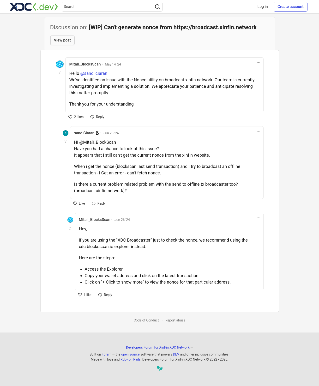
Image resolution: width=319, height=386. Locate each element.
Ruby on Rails (130, 359)
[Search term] (112, 7)
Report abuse (175, 320)
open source (130, 354)
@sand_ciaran (93, 73)
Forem (106, 354)
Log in (263, 6)
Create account (290, 6)
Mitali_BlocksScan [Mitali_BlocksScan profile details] (85, 64)
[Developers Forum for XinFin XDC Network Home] (34, 7)
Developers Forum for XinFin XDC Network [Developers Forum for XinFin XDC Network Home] (158, 347)
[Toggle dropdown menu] (258, 62)
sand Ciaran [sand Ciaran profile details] (84, 133)
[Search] (157, 6)
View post (62, 40)
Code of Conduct (146, 320)
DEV (176, 354)
